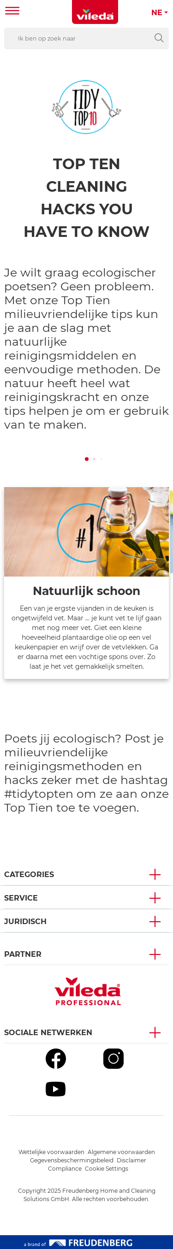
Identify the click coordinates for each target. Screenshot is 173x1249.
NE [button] (156, 12)
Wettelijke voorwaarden (51, 1152)
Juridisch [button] (25, 921)
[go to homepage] (95, 12)
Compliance (65, 1168)
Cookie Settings (106, 1168)
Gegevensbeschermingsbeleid (71, 1160)
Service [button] (21, 898)
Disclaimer (131, 1160)
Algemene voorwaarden (121, 1152)
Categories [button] (29, 874)
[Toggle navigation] (12, 12)
